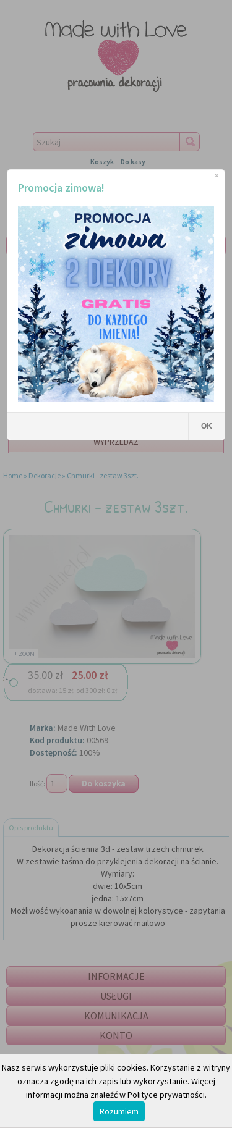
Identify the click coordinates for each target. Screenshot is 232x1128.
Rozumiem (119, 1111)
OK (206, 426)
